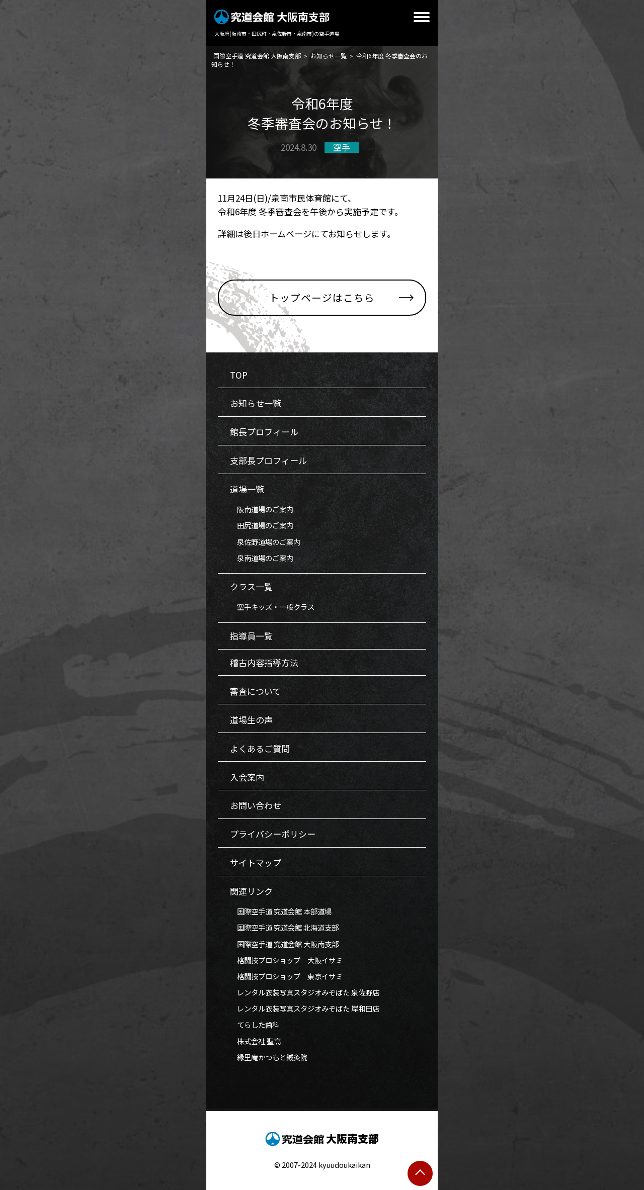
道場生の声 (251, 719)
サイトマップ (255, 862)
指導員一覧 (251, 635)
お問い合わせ (255, 805)
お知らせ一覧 (255, 403)
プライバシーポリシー (272, 834)
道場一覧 (247, 489)
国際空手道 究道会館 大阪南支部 (284, 944)
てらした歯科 (254, 1024)
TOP (239, 375)
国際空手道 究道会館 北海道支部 (284, 927)
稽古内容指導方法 (264, 662)
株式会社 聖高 (255, 1041)
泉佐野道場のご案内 (265, 541)
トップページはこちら (322, 297)
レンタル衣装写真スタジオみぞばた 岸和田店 (304, 1008)
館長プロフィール (264, 431)
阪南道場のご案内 (261, 509)
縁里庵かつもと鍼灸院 (268, 1057)
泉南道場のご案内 (261, 558)
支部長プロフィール (268, 460)
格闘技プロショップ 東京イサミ (286, 976)
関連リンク (251, 891)
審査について (255, 691)
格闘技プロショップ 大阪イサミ (286, 960)
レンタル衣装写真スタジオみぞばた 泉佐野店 (304, 992)
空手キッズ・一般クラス (272, 606)
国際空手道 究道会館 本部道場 (281, 911)
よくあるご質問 (260, 748)
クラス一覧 (251, 586)
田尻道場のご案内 (261, 525)
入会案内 (247, 777)
